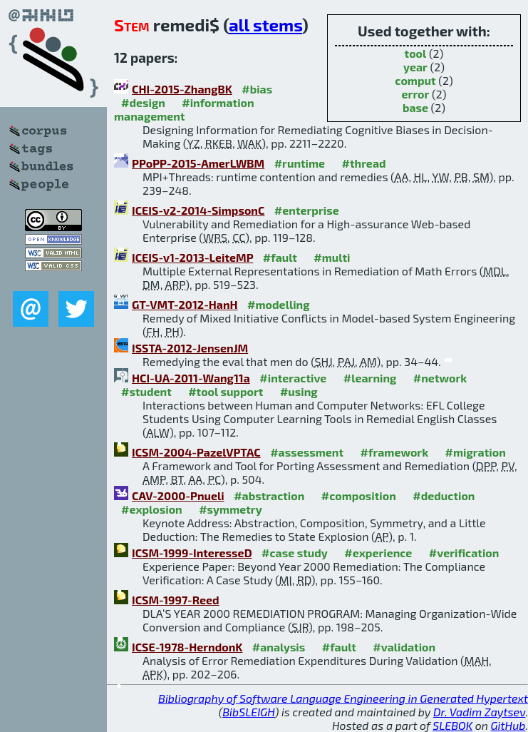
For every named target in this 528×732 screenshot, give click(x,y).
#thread (364, 163)
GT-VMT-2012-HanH (185, 304)
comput (415, 80)
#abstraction (269, 495)
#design (143, 102)
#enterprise (306, 210)
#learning (370, 378)
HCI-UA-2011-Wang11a (191, 378)
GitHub (508, 725)
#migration (475, 452)
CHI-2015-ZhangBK (182, 89)
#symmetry (230, 509)
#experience (378, 552)
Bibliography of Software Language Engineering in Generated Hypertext (343, 698)
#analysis (279, 647)
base (415, 107)
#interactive (292, 378)
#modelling (278, 304)
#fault (280, 257)
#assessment (306, 452)
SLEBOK (452, 725)
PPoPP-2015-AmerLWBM (198, 163)
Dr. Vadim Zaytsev (479, 711)
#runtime (299, 163)
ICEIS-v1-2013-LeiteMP (192, 257)
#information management (184, 109)
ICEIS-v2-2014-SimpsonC (198, 210)
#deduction (444, 495)
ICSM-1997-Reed (175, 599)
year (415, 66)
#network (440, 378)
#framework (395, 452)
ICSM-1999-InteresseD (192, 552)
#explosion (151, 509)
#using (299, 391)
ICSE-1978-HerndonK (187, 647)
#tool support (225, 391)
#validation (404, 647)
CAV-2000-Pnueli (178, 495)
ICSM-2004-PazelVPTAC (196, 452)
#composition (358, 495)
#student (146, 391)
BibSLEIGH (248, 711)
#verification (464, 552)
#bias (257, 89)
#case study (295, 552)
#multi (332, 257)
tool (416, 53)
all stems (265, 24)
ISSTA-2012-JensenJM (190, 348)
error (416, 94)
